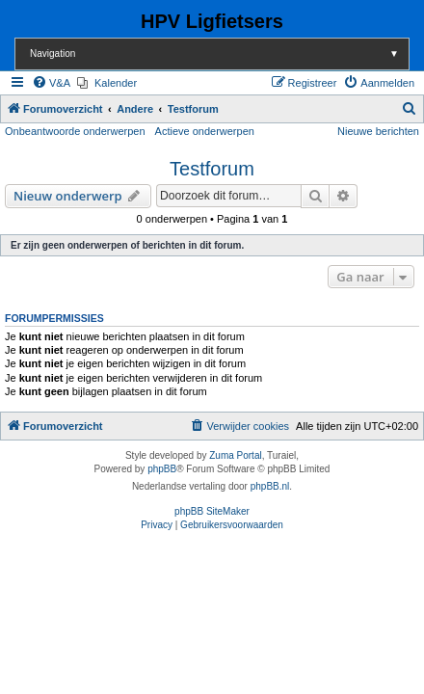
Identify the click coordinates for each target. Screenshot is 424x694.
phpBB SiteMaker (212, 511)
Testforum (212, 168)
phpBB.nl (270, 486)
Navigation (219, 53)
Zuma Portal (235, 455)
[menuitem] (51, 82)
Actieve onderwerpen (204, 131)
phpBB (161, 469)
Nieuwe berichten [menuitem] (378, 131)
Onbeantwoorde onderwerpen (75, 131)
